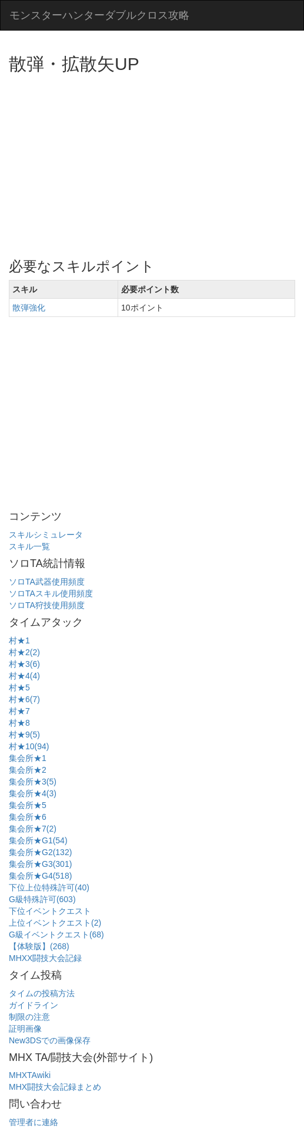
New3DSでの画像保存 (50, 1040)
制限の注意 (29, 1017)
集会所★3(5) (32, 781)
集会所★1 (27, 758)
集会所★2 (27, 770)
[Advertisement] (156, 161)
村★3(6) (24, 664)
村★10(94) (29, 746)
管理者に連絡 (33, 1122)
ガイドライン (33, 1005)
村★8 (19, 722)
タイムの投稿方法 (42, 993)
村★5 (19, 687)
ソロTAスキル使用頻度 (51, 593)
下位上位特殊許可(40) (49, 887)
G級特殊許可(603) (42, 899)
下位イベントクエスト (50, 911)
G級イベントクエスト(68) (56, 934)
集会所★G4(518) (40, 875)
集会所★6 (27, 817)
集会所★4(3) (32, 793)
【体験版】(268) (39, 946)
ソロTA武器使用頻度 (47, 581)
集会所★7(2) (32, 828)
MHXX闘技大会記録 (45, 958)
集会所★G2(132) (40, 852)
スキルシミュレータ (46, 534)
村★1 (19, 640)
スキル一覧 (29, 546)
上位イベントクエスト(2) (55, 922)
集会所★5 (27, 805)
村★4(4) (24, 675)
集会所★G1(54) (38, 840)
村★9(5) (24, 734)
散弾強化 (28, 307)
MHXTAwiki (30, 1075)
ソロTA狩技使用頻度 (47, 605)
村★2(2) (24, 652)
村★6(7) (24, 699)
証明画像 (25, 1028)
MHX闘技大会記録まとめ (55, 1087)
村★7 (19, 711)
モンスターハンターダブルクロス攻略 (99, 15)
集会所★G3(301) (40, 864)
